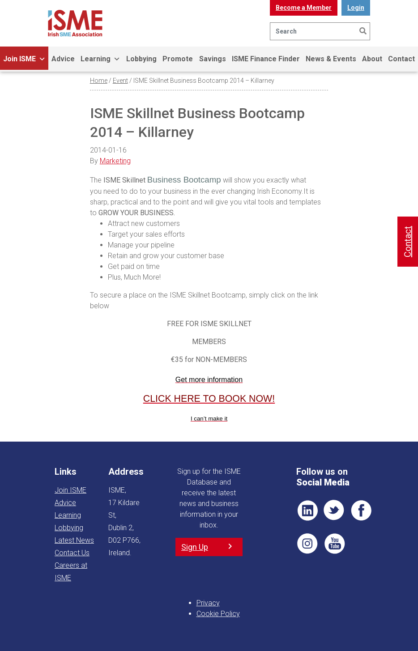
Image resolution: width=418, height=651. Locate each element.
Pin (307, 543)
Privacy (208, 603)
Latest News (74, 540)
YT (334, 543)
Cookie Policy (218, 613)
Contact (407, 241)
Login (355, 7)
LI (307, 510)
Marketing (115, 161)
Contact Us (72, 553)
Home (98, 80)
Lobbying (141, 59)
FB (361, 510)
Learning (100, 59)
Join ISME (24, 59)
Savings (212, 59)
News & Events (331, 59)
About (372, 59)
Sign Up (194, 547)
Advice (63, 59)
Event (120, 80)
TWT (334, 510)
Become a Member (304, 7)
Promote (177, 59)
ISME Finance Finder (266, 59)
